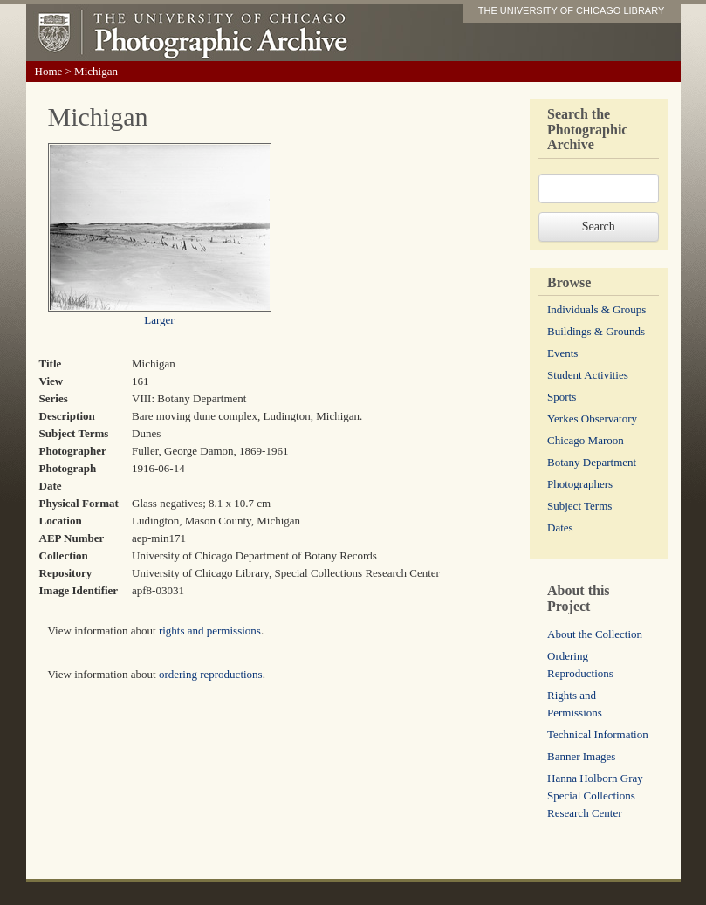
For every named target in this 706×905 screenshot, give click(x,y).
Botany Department (591, 462)
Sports (561, 396)
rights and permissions (210, 630)
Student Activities (587, 374)
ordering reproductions (211, 674)
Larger (159, 319)
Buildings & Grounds (596, 331)
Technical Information (597, 734)
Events (562, 353)
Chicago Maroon (585, 440)
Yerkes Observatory (592, 418)
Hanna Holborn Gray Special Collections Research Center (595, 795)
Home (49, 71)
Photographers (580, 483)
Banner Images (581, 756)
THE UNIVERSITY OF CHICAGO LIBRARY (571, 10)
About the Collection (594, 634)
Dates (560, 527)
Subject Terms (579, 505)
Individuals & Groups (596, 309)
